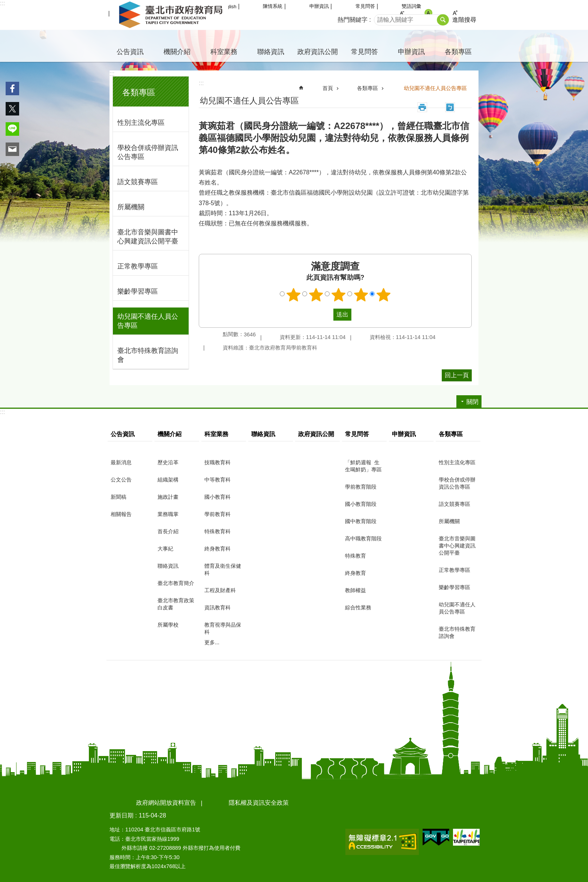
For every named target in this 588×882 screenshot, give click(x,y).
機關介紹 (177, 52)
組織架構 (168, 480)
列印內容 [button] (422, 107)
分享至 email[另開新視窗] (12, 149)
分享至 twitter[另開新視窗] (12, 109)
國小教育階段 (360, 504)
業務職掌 (168, 514)
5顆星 (383, 295)
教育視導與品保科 (222, 628)
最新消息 (121, 462)
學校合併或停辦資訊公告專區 (147, 152)
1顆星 (293, 295)
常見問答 (365, 6)
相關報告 (121, 514)
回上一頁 (457, 375)
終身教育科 (217, 549)
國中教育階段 (360, 521)
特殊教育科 (217, 531)
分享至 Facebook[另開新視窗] (12, 88)
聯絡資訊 (270, 52)
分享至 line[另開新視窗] (12, 129)
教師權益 (355, 590)
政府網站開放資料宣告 (166, 803)
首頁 (327, 88)
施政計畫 (168, 497)
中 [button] (428, 13)
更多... (211, 642)
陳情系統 (272, 6)
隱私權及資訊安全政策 (259, 803)
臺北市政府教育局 (172, 15)
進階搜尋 (464, 19)
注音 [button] (450, 107)
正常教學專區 (137, 266)
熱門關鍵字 (353, 19)
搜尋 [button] (443, 20)
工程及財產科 (220, 590)
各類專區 (458, 52)
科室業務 (223, 52)
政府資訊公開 (317, 52)
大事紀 (165, 549)
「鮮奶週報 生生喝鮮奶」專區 (363, 465)
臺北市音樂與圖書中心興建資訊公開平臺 (147, 236)
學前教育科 (217, 514)
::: (2, 3)
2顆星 (316, 295)
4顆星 (361, 295)
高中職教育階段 (363, 539)
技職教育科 (217, 462)
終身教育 (355, 573)
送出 (326, 315)
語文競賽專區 (137, 182)
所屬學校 (168, 625)
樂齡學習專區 (137, 291)
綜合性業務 (358, 607)
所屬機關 (130, 207)
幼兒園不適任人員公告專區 (147, 321)
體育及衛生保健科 (222, 569)
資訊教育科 (217, 607)
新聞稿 (118, 497)
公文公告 (121, 480)
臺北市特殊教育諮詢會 (147, 355)
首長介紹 (168, 531)
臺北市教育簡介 (176, 583)
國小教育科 (217, 497)
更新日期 (122, 815)
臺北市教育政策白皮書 (176, 603)
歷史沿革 (168, 462)
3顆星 (339, 295)
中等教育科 (217, 480)
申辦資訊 (319, 6)
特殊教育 (355, 556)
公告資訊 (130, 52)
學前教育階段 (360, 487)
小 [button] (402, 13)
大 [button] (455, 13)
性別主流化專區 (141, 122)
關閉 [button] (472, 402)
